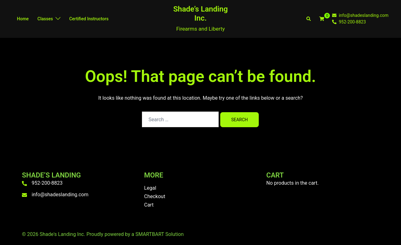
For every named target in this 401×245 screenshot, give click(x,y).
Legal (150, 188)
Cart (149, 205)
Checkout (154, 196)
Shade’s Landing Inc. (200, 13)
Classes (45, 18)
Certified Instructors (88, 18)
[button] (308, 18)
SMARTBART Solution (159, 234)
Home (23, 18)
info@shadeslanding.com (60, 195)
